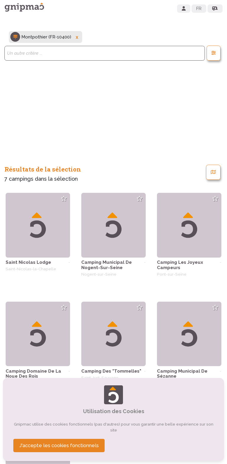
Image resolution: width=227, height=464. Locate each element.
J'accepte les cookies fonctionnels (59, 445)
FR (199, 8)
